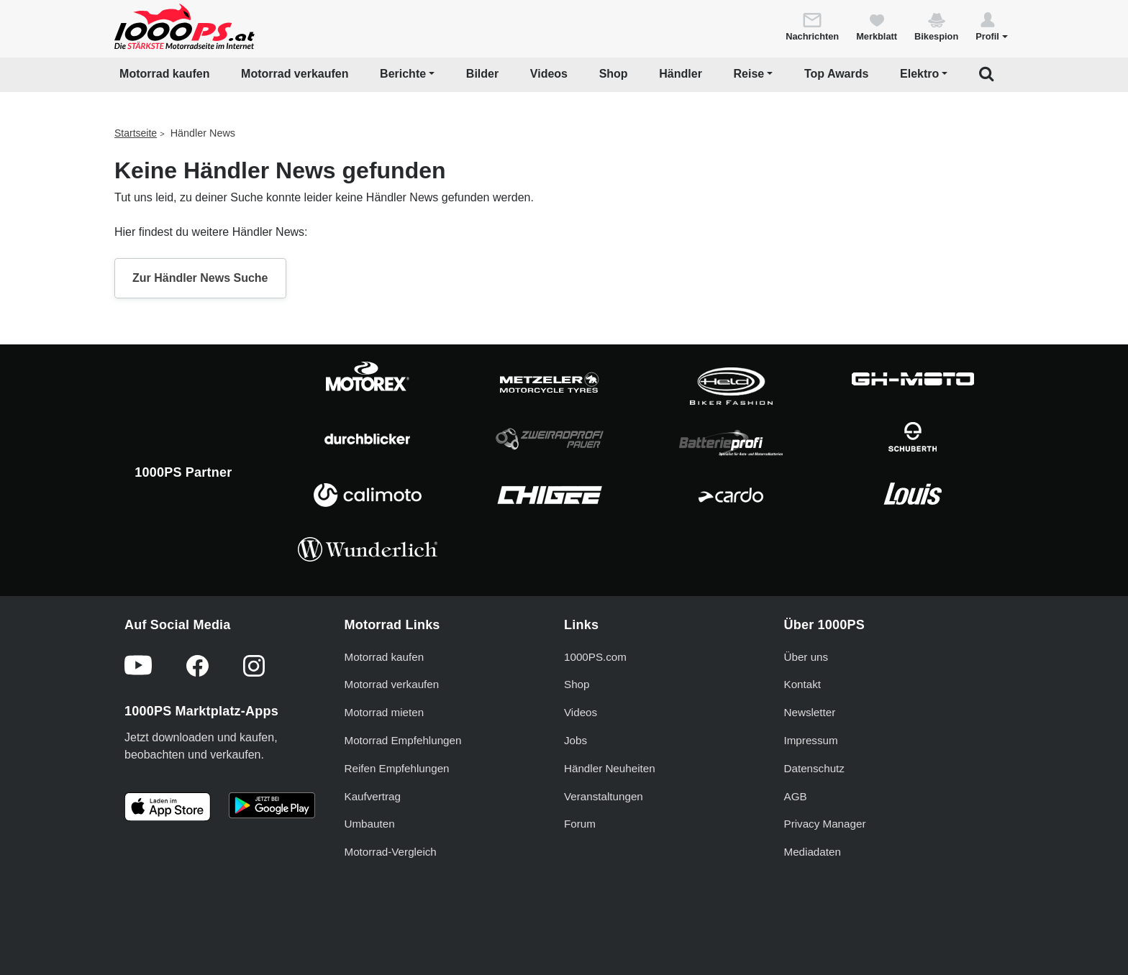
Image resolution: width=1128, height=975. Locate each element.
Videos (549, 74)
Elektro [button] (919, 74)
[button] (992, 26)
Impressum (811, 740)
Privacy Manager (825, 824)
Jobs (575, 740)
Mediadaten (812, 852)
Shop (613, 74)
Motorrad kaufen (164, 74)
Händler (680, 74)
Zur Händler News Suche (200, 278)
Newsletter (810, 712)
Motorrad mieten (384, 712)
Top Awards (836, 74)
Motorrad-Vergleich (391, 852)
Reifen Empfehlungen (397, 768)
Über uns (806, 657)
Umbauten (370, 824)
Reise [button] (749, 74)
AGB (795, 796)
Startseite (135, 133)
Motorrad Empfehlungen (403, 740)
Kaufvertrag (373, 796)
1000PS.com (595, 657)
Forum (580, 824)
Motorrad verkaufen (294, 74)
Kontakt (803, 684)
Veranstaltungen (603, 796)
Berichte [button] (403, 74)
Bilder (482, 74)
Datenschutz (814, 768)
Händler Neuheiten (609, 768)
